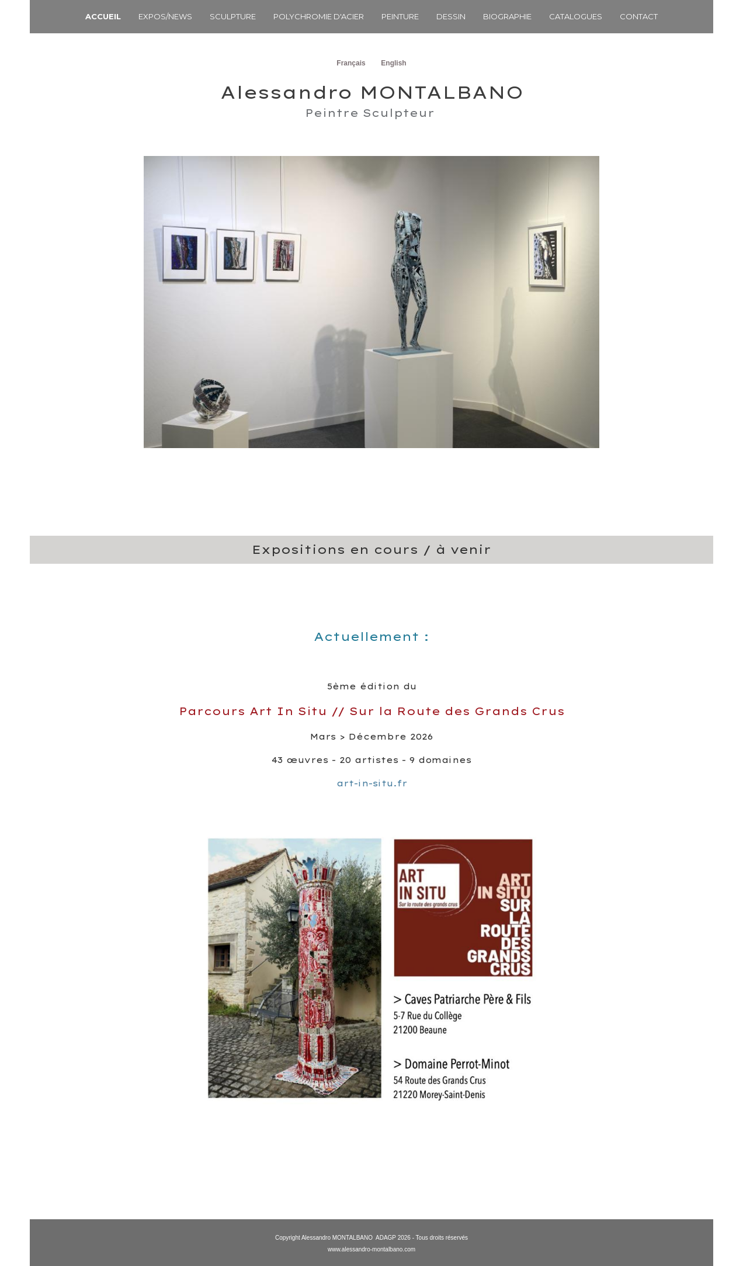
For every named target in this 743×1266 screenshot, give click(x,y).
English (393, 63)
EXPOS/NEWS (165, 16)
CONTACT (639, 16)
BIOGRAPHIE (507, 16)
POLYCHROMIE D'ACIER (318, 16)
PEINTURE (400, 16)
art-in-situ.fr (371, 783)
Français (350, 63)
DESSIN (451, 16)
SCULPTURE (233, 16)
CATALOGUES (575, 16)
